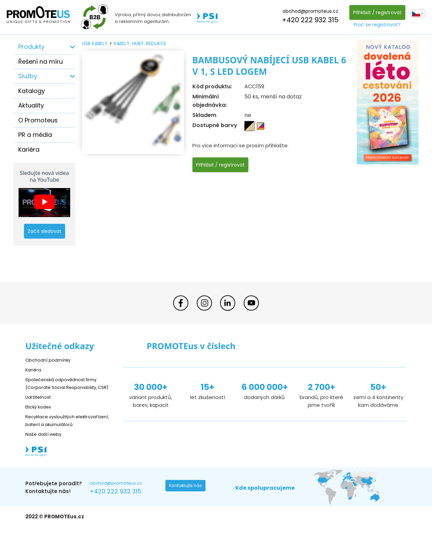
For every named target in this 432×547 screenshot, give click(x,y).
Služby (27, 76)
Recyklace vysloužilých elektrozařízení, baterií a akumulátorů (55, 432)
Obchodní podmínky (50, 359)
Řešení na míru (40, 61)
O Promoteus (38, 120)
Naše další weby (45, 449)
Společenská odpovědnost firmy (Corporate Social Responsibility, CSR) (66, 387)
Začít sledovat (44, 231)
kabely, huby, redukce (140, 43)
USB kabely (95, 43)
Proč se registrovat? (375, 24)
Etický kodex (40, 414)
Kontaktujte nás (187, 502)
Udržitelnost (40, 404)
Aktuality (31, 105)
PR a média (35, 134)
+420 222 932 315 (308, 20)
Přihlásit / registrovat (375, 12)
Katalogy (31, 91)
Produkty (31, 46)
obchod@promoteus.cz (308, 11)
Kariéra (28, 149)
